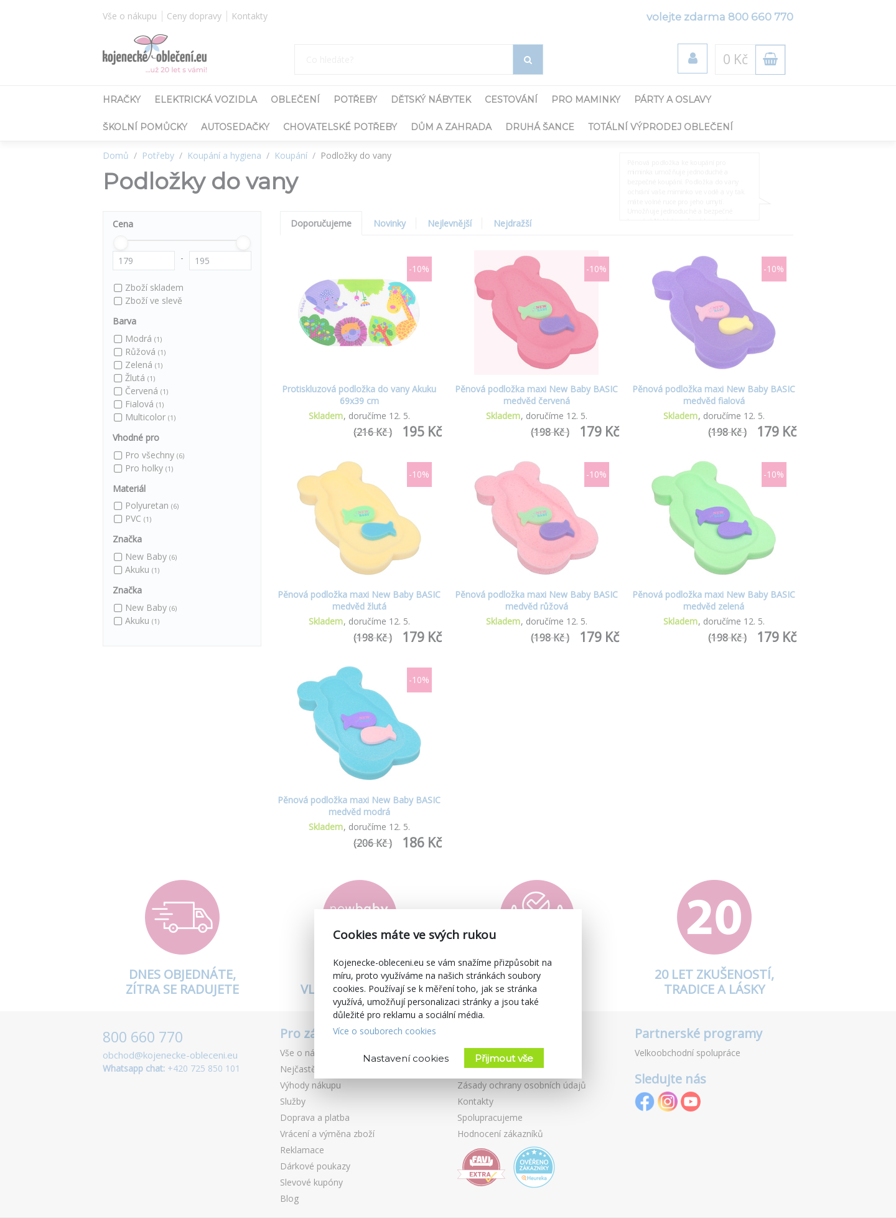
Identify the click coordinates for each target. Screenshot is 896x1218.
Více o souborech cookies (384, 1031)
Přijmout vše (504, 1058)
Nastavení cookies (406, 1058)
